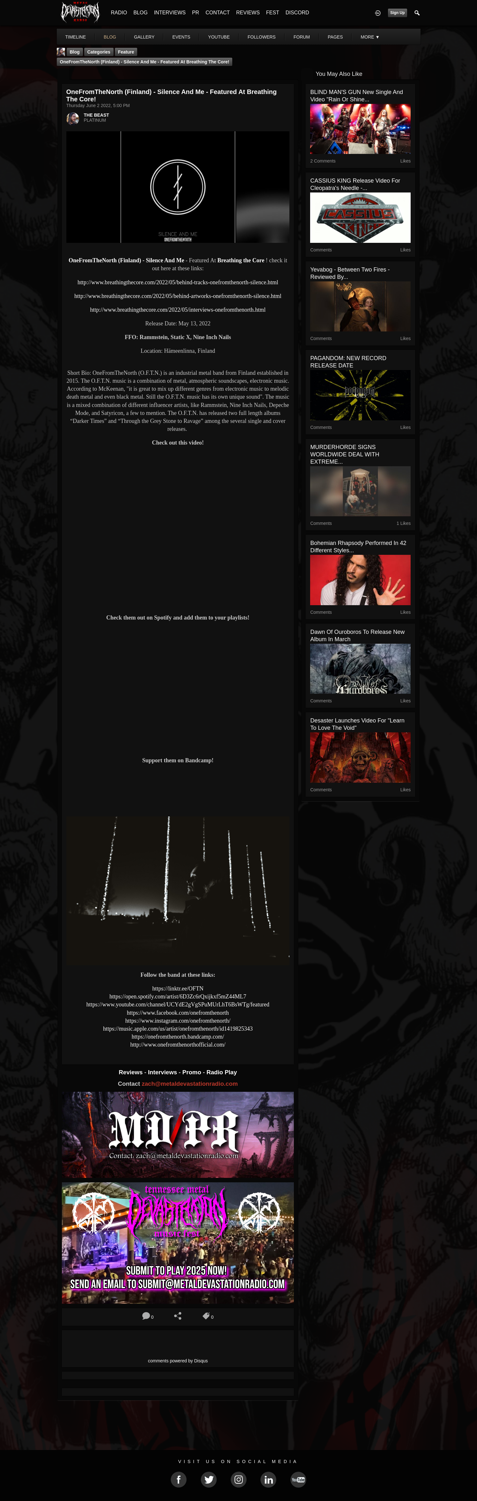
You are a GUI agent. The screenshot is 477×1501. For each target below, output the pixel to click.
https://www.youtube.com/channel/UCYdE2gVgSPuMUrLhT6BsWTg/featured (178, 1004)
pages (335, 37)
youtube (219, 37)
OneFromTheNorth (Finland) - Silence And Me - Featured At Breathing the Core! (144, 61)
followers (262, 37)
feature (126, 51)
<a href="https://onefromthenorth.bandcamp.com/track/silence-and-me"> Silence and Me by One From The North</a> (178, 789)
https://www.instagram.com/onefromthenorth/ (178, 1021)
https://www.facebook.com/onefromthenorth (178, 1013)
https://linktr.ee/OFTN (178, 988)
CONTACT (217, 12)
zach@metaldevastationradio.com (190, 1083)
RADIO (119, 12)
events (181, 37)
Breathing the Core (240, 260)
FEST (272, 12)
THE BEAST (96, 115)
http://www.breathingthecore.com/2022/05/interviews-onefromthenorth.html (177, 310)
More (370, 37)
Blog (75, 51)
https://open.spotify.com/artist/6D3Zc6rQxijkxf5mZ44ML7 (177, 996)
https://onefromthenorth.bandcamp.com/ (177, 1036)
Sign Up (397, 13)
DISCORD (297, 12)
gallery (144, 37)
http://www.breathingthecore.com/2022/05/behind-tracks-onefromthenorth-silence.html (178, 282)
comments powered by (178, 1360)
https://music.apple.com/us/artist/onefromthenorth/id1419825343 (178, 1029)
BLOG (140, 12)
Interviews (163, 1072)
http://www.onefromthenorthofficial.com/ (177, 1044)
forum (302, 37)
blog (110, 37)
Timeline (75, 37)
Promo (192, 1072)
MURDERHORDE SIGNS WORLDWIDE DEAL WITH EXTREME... (344, 454)
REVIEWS (248, 12)
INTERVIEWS (170, 12)
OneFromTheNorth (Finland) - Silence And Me (126, 260)
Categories (98, 51)
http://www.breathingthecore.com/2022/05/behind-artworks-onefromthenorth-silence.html (177, 296)
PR (195, 12)
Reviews (131, 1072)
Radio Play (221, 1072)
